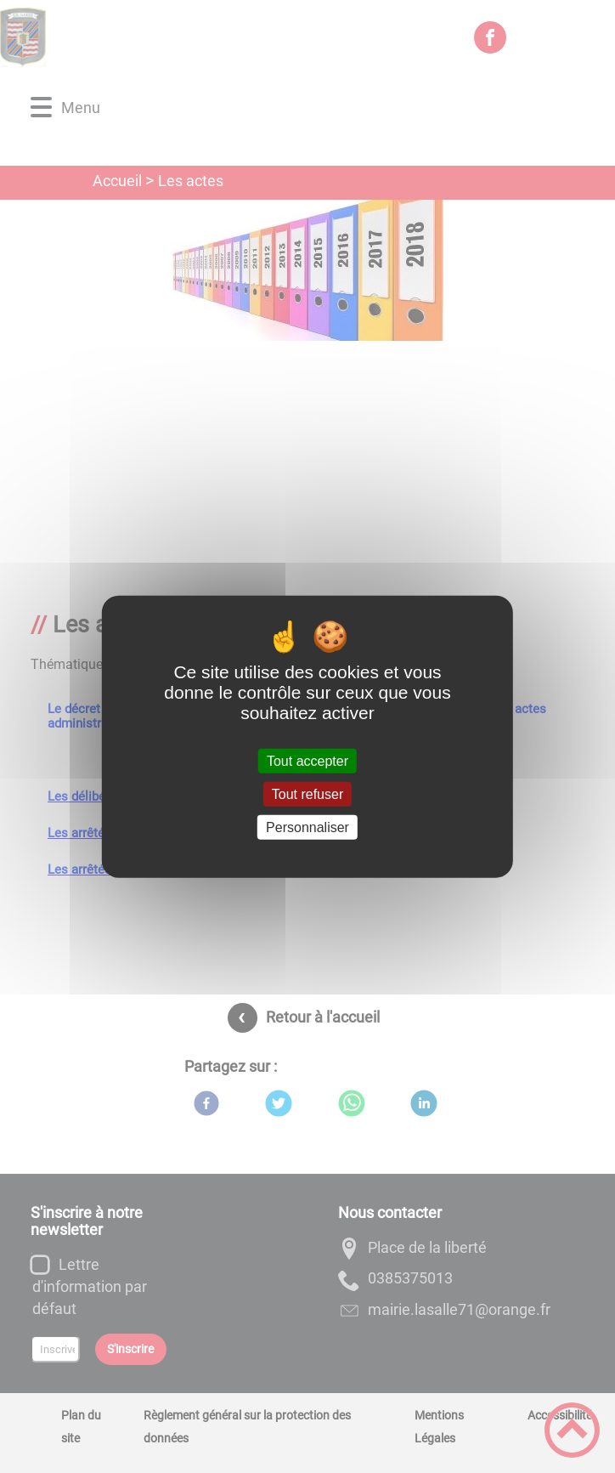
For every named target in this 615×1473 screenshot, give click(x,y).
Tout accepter (307, 760)
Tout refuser (307, 793)
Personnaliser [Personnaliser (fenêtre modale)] (307, 827)
